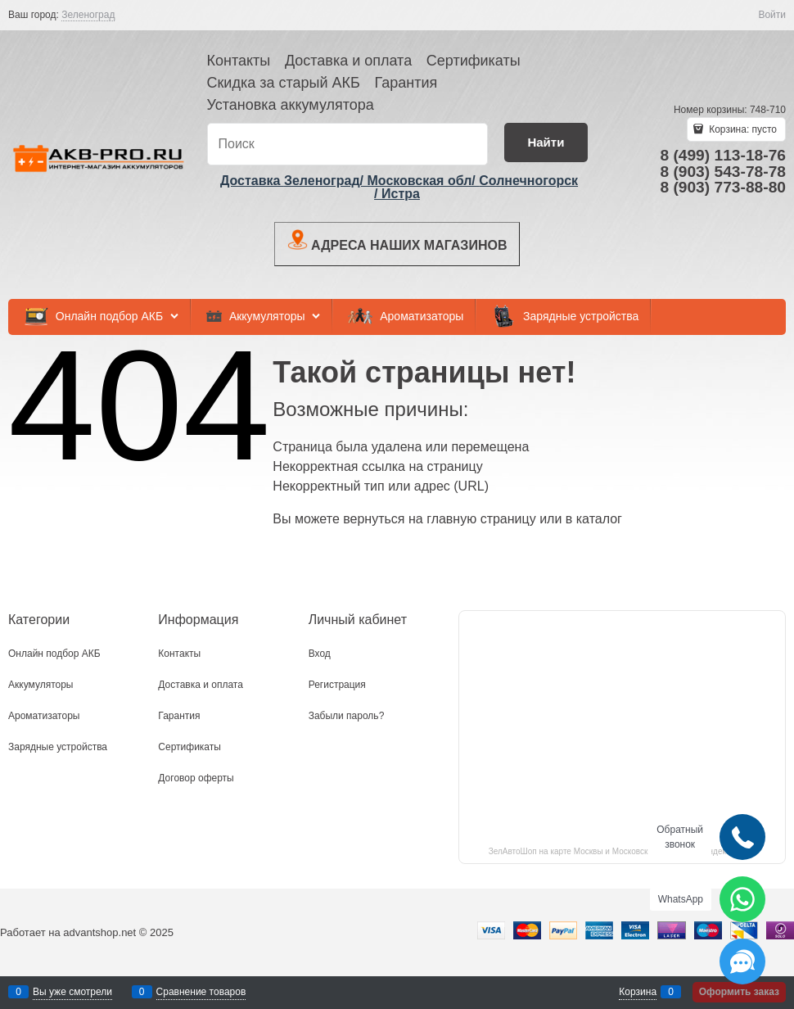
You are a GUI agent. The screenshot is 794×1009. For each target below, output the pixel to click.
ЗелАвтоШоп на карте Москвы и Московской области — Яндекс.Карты (622, 851)
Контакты (239, 60)
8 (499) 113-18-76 (723, 155)
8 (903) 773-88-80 (723, 187)
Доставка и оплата (348, 60)
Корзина (637, 991)
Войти (772, 14)
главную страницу (481, 519)
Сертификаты (473, 60)
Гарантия (405, 83)
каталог (599, 519)
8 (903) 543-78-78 (723, 171)
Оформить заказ (739, 992)
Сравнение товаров (201, 991)
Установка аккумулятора (290, 105)
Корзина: (741, 129)
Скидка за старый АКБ (283, 83)
